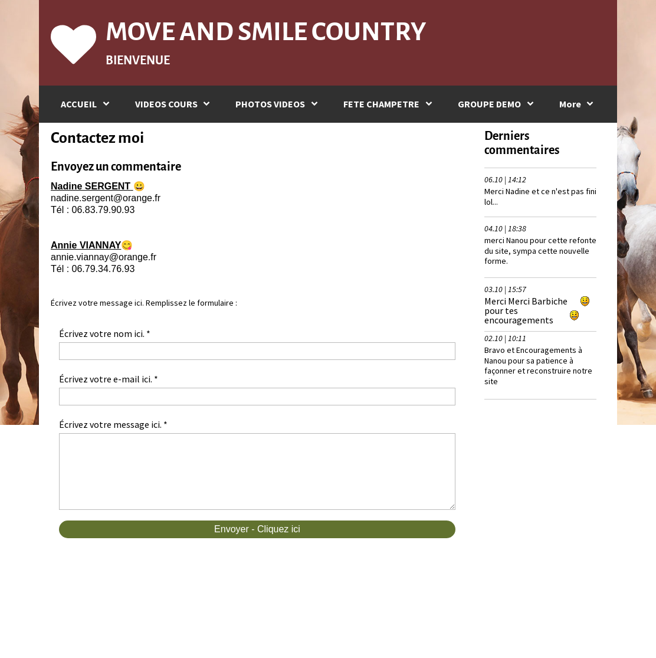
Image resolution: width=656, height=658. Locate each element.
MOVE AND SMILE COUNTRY (266, 31)
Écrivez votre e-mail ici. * (108, 379)
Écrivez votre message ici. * (113, 424)
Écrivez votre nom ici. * (104, 333)
